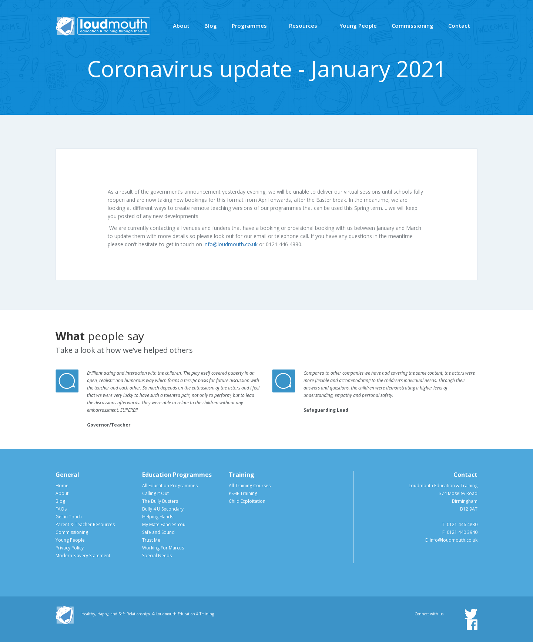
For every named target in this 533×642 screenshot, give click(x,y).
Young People (358, 25)
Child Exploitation (247, 501)
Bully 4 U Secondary (163, 509)
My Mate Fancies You (163, 524)
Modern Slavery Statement (83, 555)
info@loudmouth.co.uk (231, 244)
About (181, 25)
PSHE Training (243, 493)
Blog (210, 25)
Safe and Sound (158, 532)
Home (62, 485)
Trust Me (151, 540)
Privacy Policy (70, 548)
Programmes (249, 25)
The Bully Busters (160, 501)
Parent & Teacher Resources (85, 524)
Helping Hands (157, 517)
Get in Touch (69, 517)
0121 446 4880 (462, 524)
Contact (459, 25)
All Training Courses (250, 485)
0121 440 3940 (462, 532)
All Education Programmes (170, 485)
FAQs (61, 509)
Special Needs (157, 555)
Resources (303, 25)
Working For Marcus (163, 548)
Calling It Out (155, 493)
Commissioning (412, 25)
